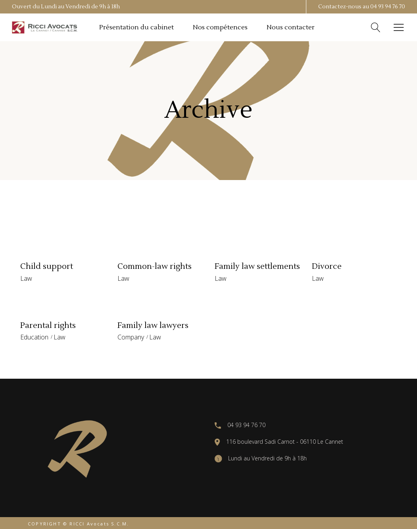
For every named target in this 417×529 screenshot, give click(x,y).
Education (34, 337)
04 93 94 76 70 (387, 6)
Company (130, 337)
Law (26, 278)
